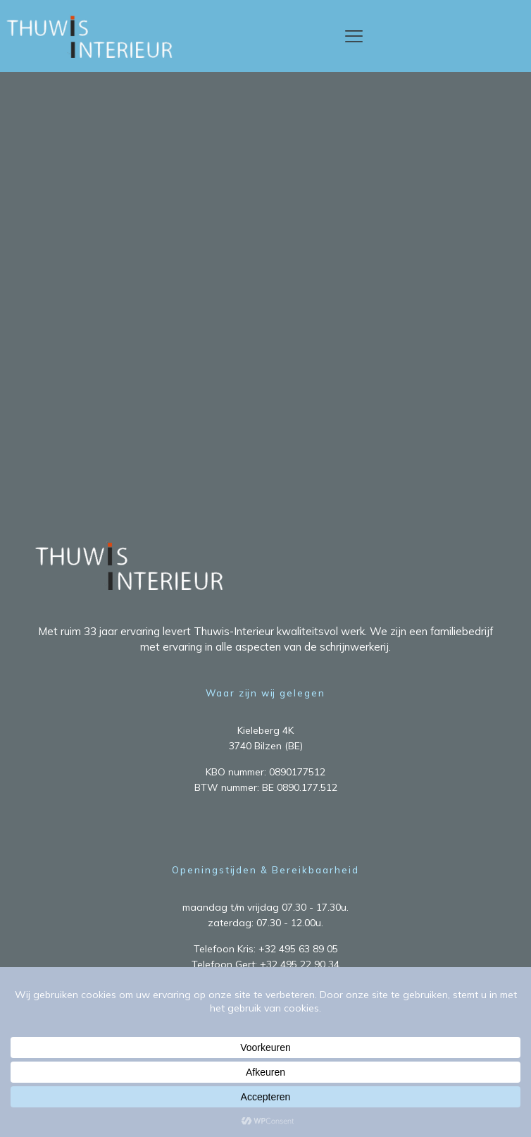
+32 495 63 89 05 (298, 948)
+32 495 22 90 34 (299, 964)
